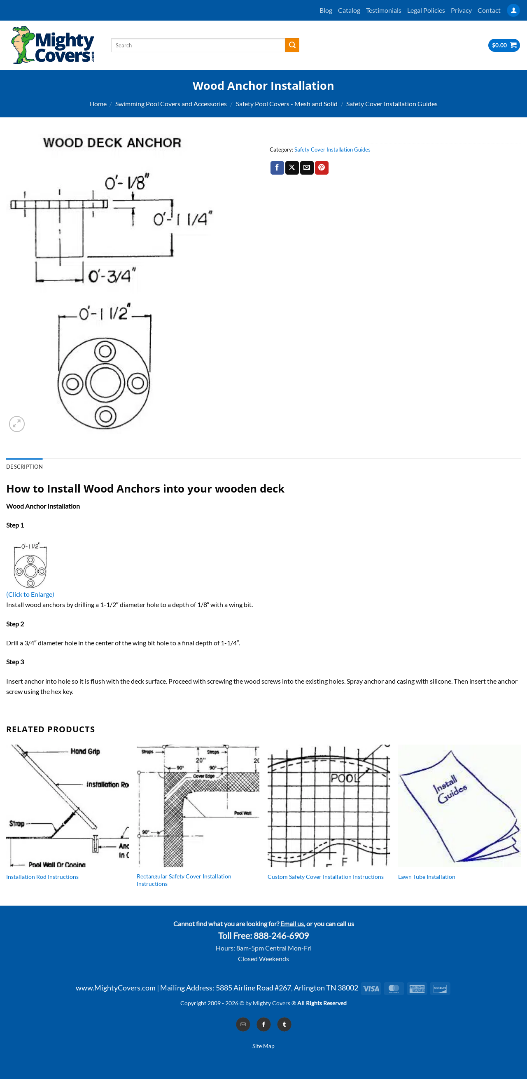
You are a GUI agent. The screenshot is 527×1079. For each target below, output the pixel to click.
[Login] (513, 10)
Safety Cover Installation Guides (392, 103)
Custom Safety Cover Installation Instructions (326, 876)
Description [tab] (24, 466)
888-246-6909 (281, 935)
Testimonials (383, 10)
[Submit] (292, 45)
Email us (292, 923)
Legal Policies (426, 10)
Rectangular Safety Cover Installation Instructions (184, 880)
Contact (489, 10)
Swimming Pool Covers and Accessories (171, 103)
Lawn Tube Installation (426, 876)
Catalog (349, 10)
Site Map (263, 1045)
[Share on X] (292, 168)
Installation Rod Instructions (42, 876)
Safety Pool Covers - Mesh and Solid (287, 103)
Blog (325, 10)
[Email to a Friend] (307, 168)
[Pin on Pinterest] (322, 168)
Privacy (461, 10)
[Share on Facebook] (277, 168)
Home (98, 103)
